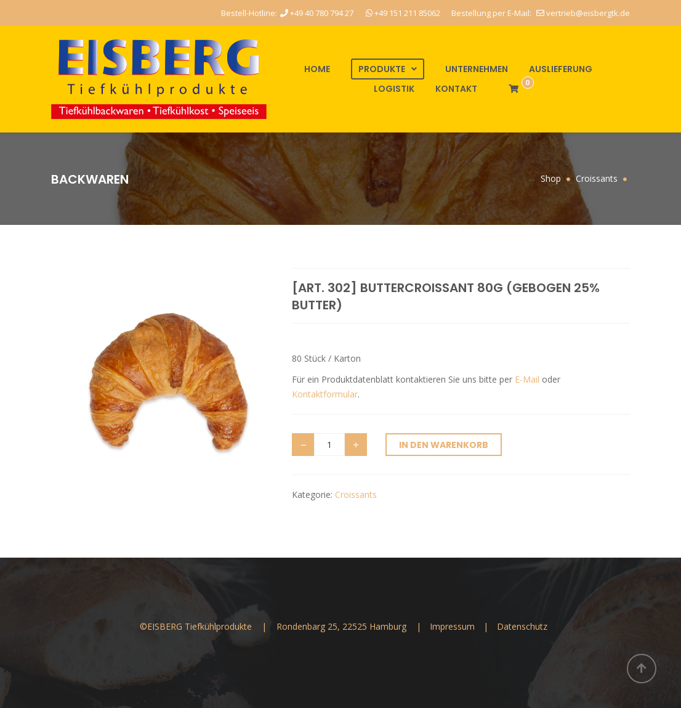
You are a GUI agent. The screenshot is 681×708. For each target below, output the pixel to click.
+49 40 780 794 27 (316, 12)
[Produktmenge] (329, 444)
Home (317, 69)
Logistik (394, 89)
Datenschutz (522, 626)
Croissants (356, 494)
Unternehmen (476, 69)
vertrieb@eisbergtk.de (583, 12)
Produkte (381, 69)
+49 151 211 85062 (403, 12)
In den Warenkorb (443, 445)
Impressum (453, 626)
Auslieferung (560, 69)
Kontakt (456, 89)
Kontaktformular (325, 394)
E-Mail (527, 379)
